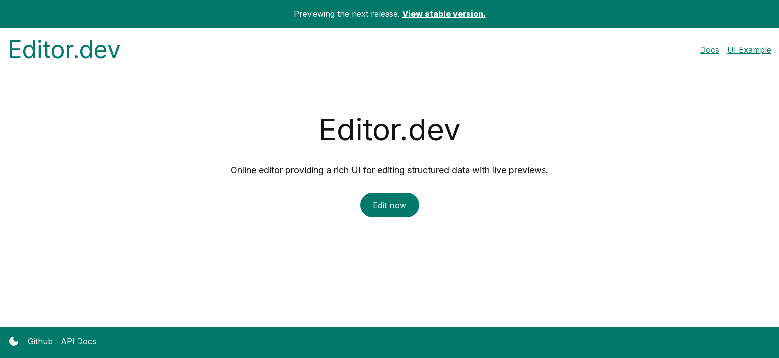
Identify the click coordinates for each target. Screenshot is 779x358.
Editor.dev (64, 49)
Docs (709, 50)
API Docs (78, 341)
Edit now (390, 205)
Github (40, 341)
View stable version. (444, 14)
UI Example (749, 50)
